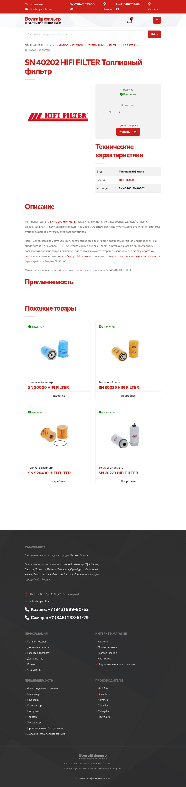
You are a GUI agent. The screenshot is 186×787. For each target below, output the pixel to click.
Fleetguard (104, 716)
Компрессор (34, 705)
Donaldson (104, 694)
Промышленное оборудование (45, 728)
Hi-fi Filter (104, 688)
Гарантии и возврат (38, 652)
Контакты (33, 664)
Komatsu (103, 699)
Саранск (68, 574)
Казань (108, 6)
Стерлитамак (82, 574)
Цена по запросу (128, 125)
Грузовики (33, 699)
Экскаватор (34, 722)
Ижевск (51, 569)
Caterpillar (104, 711)
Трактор (32, 716)
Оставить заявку (107, 647)
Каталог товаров (37, 641)
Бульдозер (33, 694)
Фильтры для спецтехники (42, 688)
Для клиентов (35, 658)
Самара (153, 6)
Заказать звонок (107, 652)
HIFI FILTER (126, 179)
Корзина (103, 641)
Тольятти (40, 569)
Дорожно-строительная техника (46, 733)
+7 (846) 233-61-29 (69, 617)
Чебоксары (56, 574)
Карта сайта (105, 658)
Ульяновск (63, 569)
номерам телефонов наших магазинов (136, 256)
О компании (34, 669)
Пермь (94, 564)
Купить (128, 131)
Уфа (87, 564)
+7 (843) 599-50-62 (68, 609)
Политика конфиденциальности (93, 778)
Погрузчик (33, 711)
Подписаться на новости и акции (116, 664)
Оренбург (75, 569)
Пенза (37, 574)
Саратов (29, 569)
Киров (45, 574)
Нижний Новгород (73, 564)
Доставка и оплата (38, 647)
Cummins (103, 705)
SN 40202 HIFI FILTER (64, 221)
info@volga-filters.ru (39, 9)
